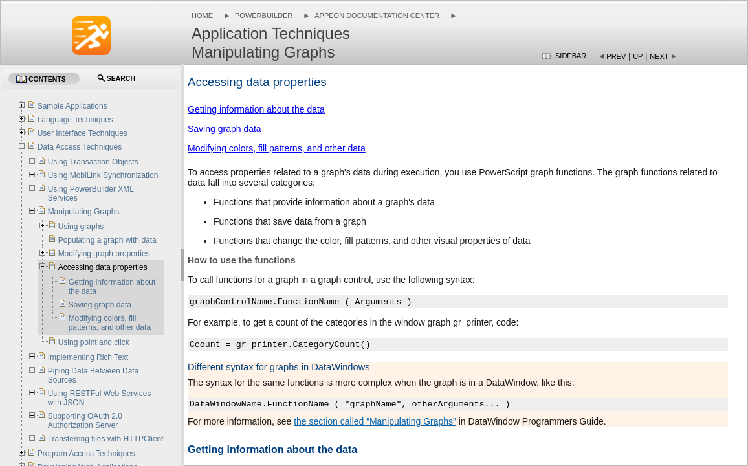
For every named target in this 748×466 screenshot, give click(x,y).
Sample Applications (72, 106)
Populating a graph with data (107, 240)
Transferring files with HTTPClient (106, 438)
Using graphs (81, 226)
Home (202, 15)
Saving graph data (224, 129)
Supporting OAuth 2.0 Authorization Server (85, 421)
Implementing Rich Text (88, 357)
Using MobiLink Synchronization (103, 175)
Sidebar (570, 56)
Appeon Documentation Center (376, 15)
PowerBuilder (263, 15)
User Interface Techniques (82, 133)
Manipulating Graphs (84, 211)
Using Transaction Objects (93, 161)
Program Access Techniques (86, 453)
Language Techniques (75, 119)
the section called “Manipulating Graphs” (375, 421)
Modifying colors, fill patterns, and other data (277, 148)
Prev (616, 56)
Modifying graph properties (104, 253)
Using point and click (93, 342)
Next (659, 56)
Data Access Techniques (80, 146)
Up (638, 56)
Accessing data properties (103, 267)
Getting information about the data (256, 109)
